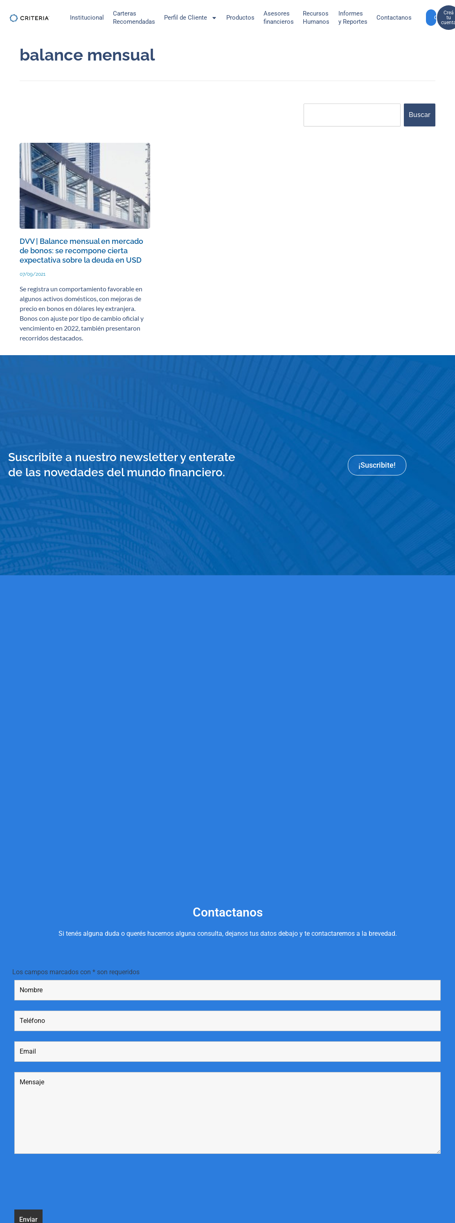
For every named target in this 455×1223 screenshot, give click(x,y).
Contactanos (394, 17)
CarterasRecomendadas (134, 17)
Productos (240, 17)
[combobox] (352, 115)
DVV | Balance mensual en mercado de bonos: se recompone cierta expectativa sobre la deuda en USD (82, 255)
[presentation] (76, 1193)
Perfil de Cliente (190, 18)
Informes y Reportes (352, 17)
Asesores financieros (279, 17)
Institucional (87, 17)
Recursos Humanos (316, 17)
